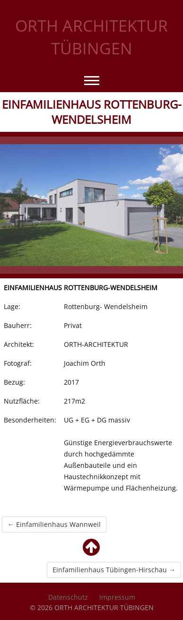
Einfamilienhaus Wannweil (54, 524)
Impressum (117, 597)
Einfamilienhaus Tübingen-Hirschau (113, 569)
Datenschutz (68, 597)
